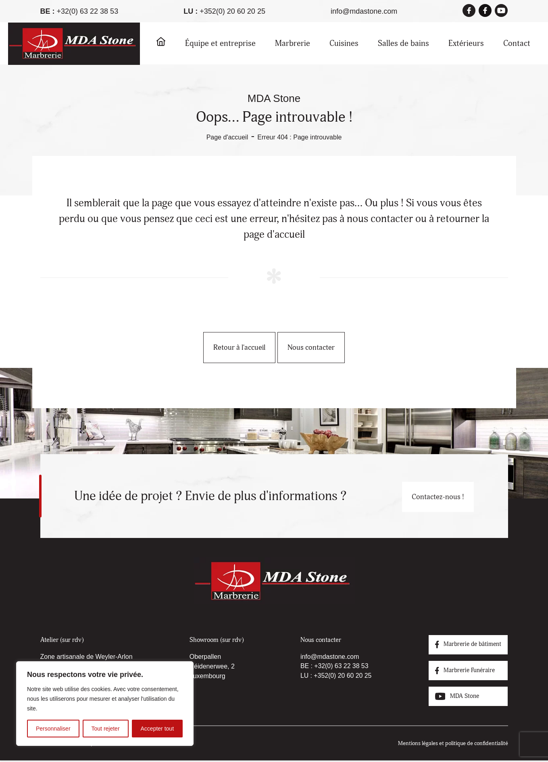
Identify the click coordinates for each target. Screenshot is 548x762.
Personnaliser (53, 728)
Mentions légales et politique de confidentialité (453, 744)
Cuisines (343, 43)
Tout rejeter (106, 728)
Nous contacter (320, 347)
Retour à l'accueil (230, 347)
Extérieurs (466, 43)
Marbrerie (292, 43)
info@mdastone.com (364, 11)
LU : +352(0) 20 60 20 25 (333, 676)
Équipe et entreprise (220, 43)
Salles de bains (403, 43)
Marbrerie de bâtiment (466, 645)
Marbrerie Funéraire (462, 671)
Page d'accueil (227, 137)
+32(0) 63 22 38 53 (88, 11)
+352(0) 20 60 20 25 (232, 11)
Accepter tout (157, 728)
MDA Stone (454, 698)
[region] (105, 703)
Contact (516, 43)
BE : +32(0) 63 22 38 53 (331, 666)
